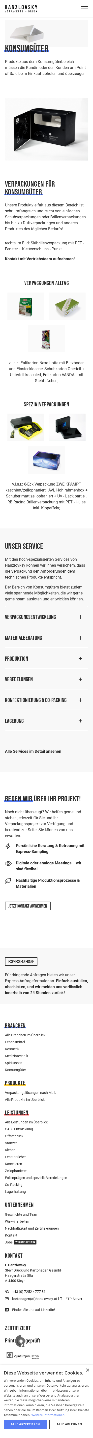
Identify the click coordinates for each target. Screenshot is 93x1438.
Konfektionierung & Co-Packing (35, 700)
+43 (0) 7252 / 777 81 (29, 1291)
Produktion (16, 658)
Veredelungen (19, 679)
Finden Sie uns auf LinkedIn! (33, 1309)
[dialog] (46, 1401)
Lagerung (14, 721)
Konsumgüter (15, 1069)
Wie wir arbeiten (17, 1221)
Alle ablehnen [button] (69, 1424)
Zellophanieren (16, 1170)
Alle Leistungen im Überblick (26, 1122)
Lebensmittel (15, 1042)
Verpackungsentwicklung (30, 617)
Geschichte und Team (21, 1214)
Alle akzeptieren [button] (25, 1424)
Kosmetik (12, 1048)
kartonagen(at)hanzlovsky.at (34, 1298)
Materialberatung (23, 637)
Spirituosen (13, 1062)
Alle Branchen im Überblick (25, 1035)
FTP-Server (73, 1298)
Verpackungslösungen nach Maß (30, 1092)
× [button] (87, 1370)
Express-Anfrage (21, 961)
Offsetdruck (14, 1136)
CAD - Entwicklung (19, 1129)
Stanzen (11, 1143)
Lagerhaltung (15, 1191)
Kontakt (11, 1235)
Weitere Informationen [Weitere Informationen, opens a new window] (48, 1415)
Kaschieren (13, 1163)
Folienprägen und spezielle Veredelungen (36, 1177)
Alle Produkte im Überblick (25, 1099)
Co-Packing (14, 1184)
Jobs (20, 1242)
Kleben (10, 1149)
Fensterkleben (16, 1156)
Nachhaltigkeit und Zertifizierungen (32, 1228)
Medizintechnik (16, 1055)
